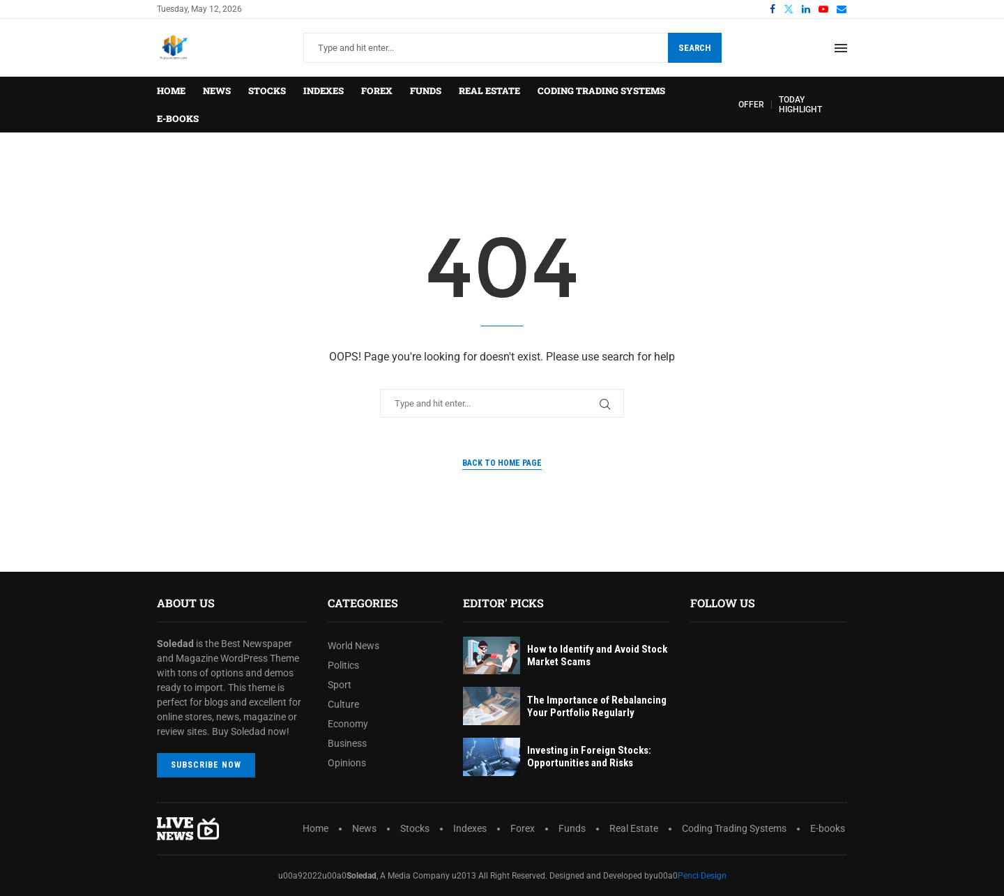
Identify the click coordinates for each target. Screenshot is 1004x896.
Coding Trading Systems (601, 90)
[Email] (841, 9)
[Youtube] (823, 9)
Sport (339, 685)
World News (353, 646)
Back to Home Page (502, 463)
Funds (425, 90)
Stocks (267, 90)
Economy (348, 724)
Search (694, 48)
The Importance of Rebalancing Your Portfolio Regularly (597, 706)
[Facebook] (772, 9)
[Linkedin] (806, 9)
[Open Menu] (841, 48)
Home (171, 90)
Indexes (323, 90)
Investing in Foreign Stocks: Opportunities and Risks (589, 756)
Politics (343, 665)
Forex (377, 90)
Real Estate (489, 90)
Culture (343, 704)
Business (347, 743)
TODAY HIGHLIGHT (800, 104)
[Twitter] (788, 9)
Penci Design (702, 876)
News (217, 90)
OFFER (751, 104)
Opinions (347, 763)
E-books (178, 118)
